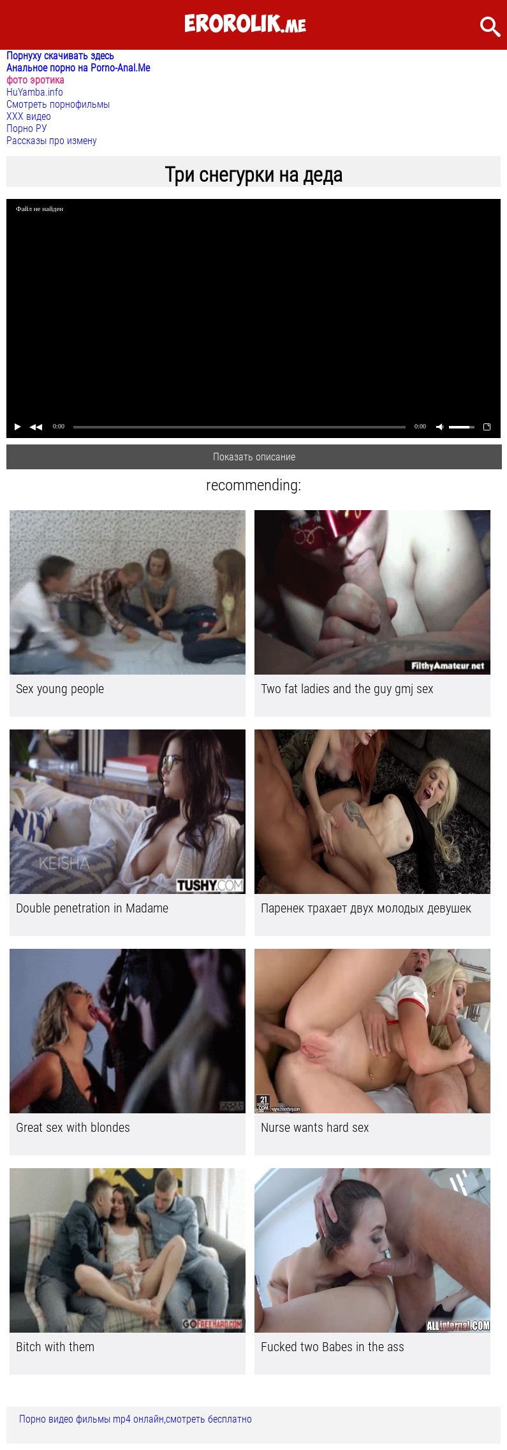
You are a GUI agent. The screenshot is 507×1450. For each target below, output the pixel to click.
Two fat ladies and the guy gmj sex (347, 688)
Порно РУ (26, 128)
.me (245, 24)
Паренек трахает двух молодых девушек (366, 908)
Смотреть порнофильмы (58, 104)
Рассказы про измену (51, 141)
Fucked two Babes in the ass (332, 1346)
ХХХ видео (28, 116)
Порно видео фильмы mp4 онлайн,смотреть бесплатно (135, 1419)
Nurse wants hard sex (315, 1127)
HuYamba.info (34, 92)
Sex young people (60, 688)
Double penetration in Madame (92, 908)
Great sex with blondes (73, 1127)
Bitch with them (55, 1346)
